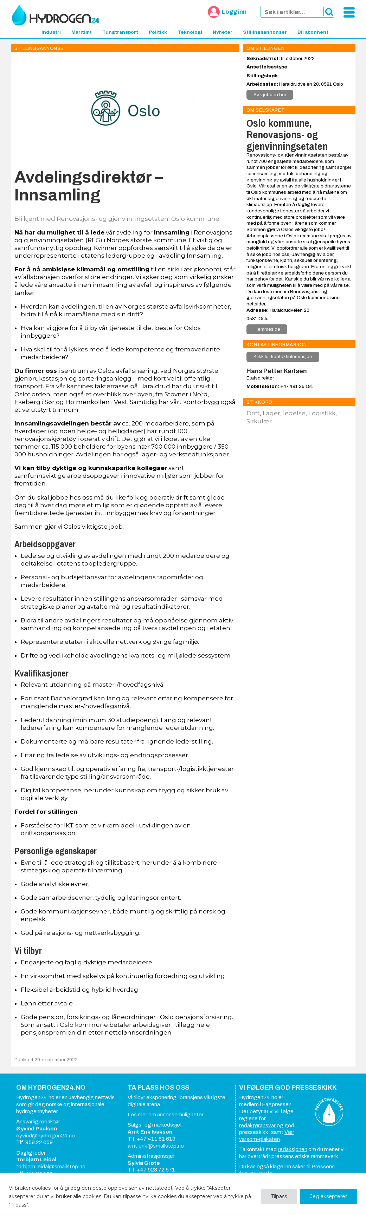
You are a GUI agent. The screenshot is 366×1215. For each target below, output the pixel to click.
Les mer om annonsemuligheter (166, 1114)
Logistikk (321, 413)
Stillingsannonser (265, 32)
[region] (183, 1194)
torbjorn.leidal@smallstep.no (50, 1166)
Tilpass (279, 1196)
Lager (271, 413)
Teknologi (190, 32)
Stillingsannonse (39, 48)
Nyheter (222, 32)
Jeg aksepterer (328, 1196)
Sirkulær (259, 421)
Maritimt (81, 32)
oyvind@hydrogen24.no (45, 1135)
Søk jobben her (269, 94)
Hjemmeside (266, 329)
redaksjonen (292, 1149)
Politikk (158, 32)
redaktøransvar (257, 1125)
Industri (51, 32)
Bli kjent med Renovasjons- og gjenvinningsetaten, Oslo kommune (116, 218)
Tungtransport (120, 32)
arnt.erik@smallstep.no (156, 1146)
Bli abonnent (312, 32)
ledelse (294, 413)
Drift (253, 413)
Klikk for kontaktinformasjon (282, 356)
